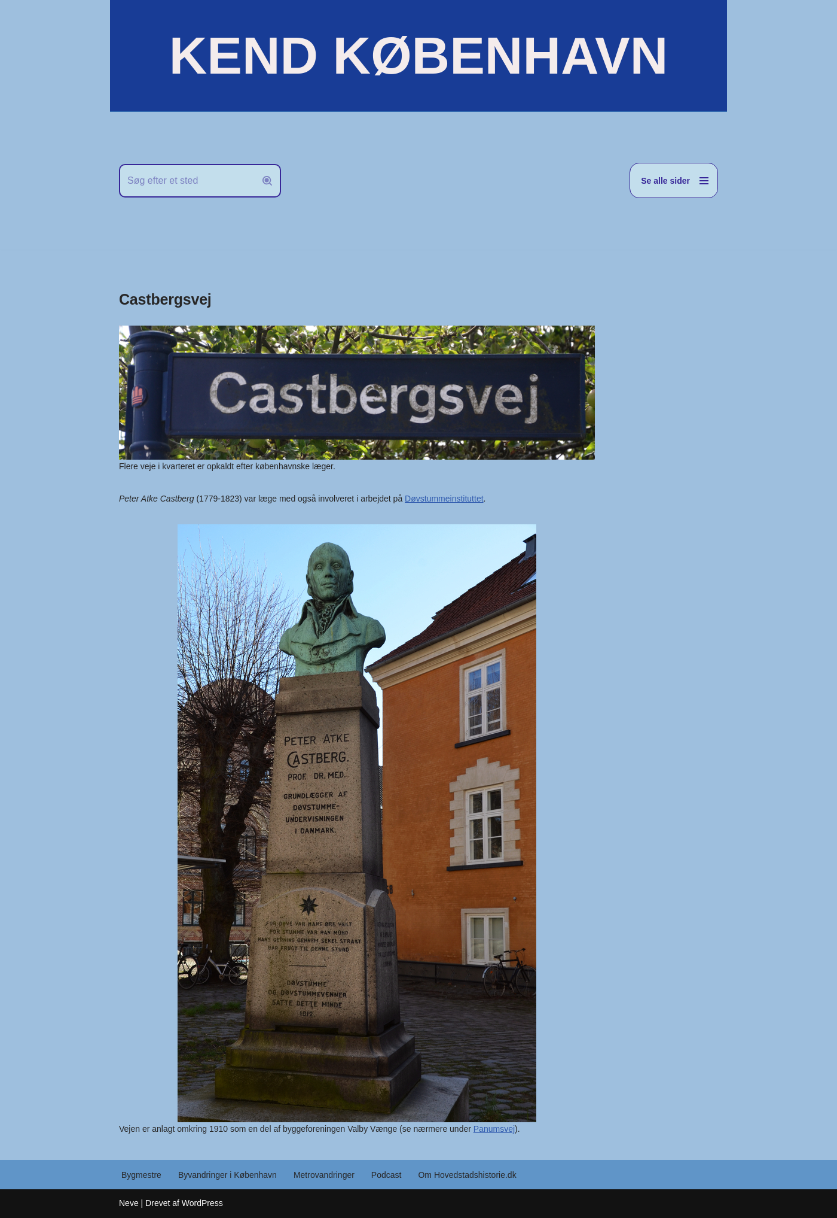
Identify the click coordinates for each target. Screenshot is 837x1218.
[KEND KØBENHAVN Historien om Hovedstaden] (418, 56)
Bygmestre (141, 1175)
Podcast (386, 1175)
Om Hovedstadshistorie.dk (467, 1175)
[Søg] (186, 181)
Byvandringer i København (227, 1175)
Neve (129, 1203)
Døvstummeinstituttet (444, 498)
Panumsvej (494, 1129)
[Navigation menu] (674, 180)
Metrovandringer (324, 1175)
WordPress (202, 1203)
